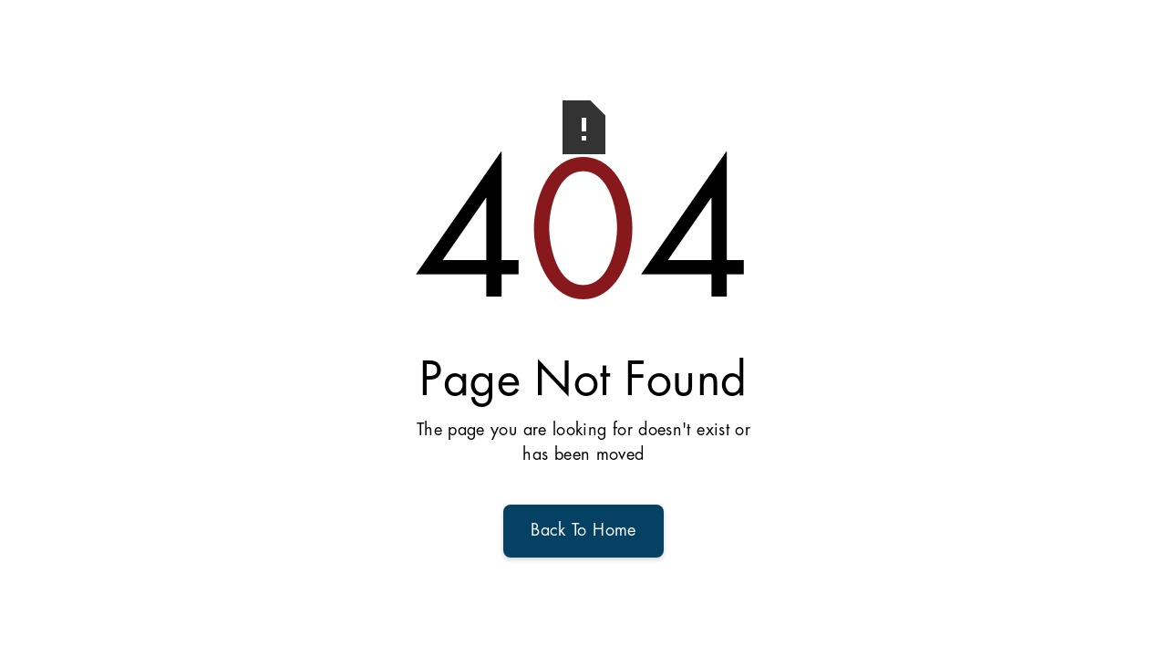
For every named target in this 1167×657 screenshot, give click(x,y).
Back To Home (583, 531)
